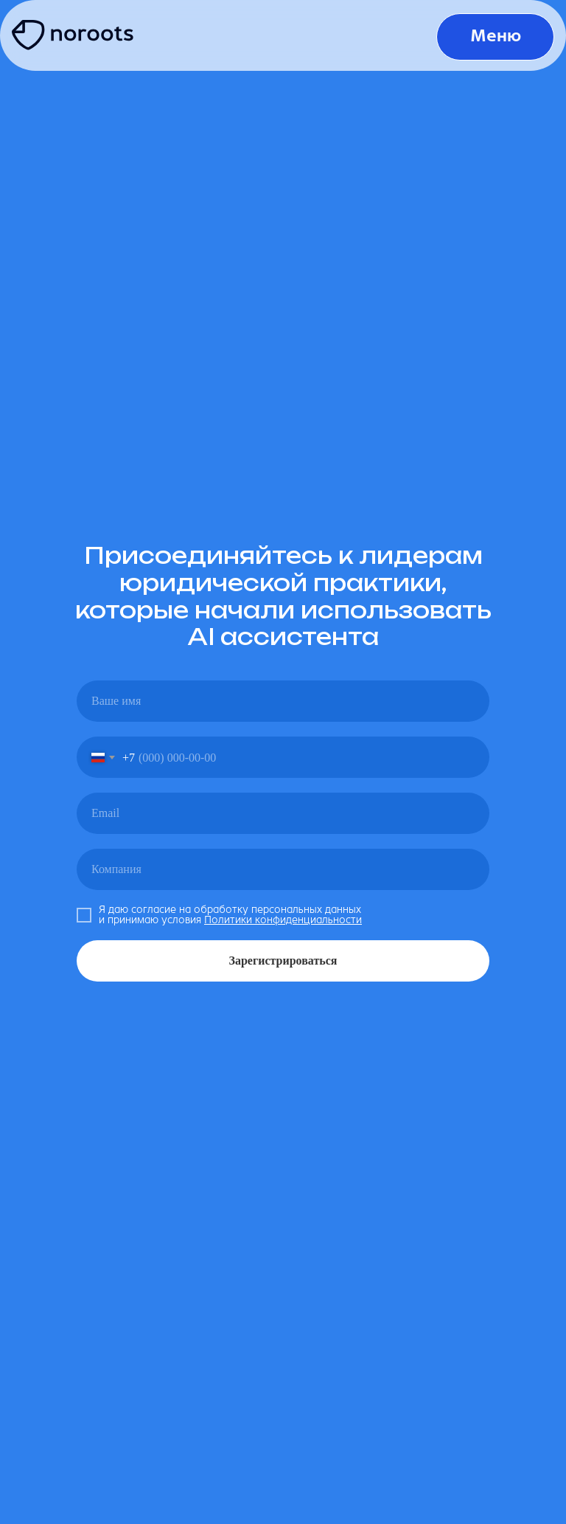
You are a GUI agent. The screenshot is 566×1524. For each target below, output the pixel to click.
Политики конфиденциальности (283, 919)
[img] (77, 36)
